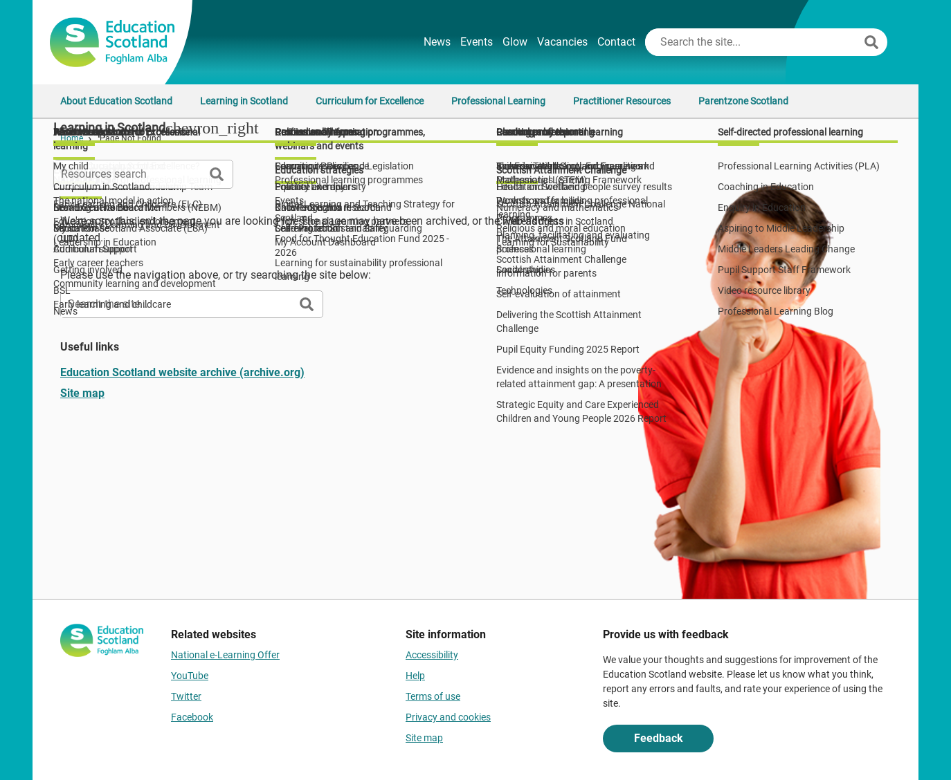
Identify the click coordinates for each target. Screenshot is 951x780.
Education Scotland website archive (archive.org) (182, 372)
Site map (82, 393)
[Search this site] (753, 42)
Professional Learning (498, 100)
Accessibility (432, 654)
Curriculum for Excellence (370, 100)
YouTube (189, 675)
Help (415, 675)
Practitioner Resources (622, 100)
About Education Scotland (116, 100)
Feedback (658, 738)
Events (476, 41)
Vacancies (562, 41)
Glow (514, 41)
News (437, 41)
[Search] (871, 42)
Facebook (192, 717)
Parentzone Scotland (743, 100)
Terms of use (433, 696)
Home (71, 138)
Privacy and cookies (448, 717)
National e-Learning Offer (225, 654)
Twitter (186, 696)
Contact (616, 41)
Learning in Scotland (244, 100)
